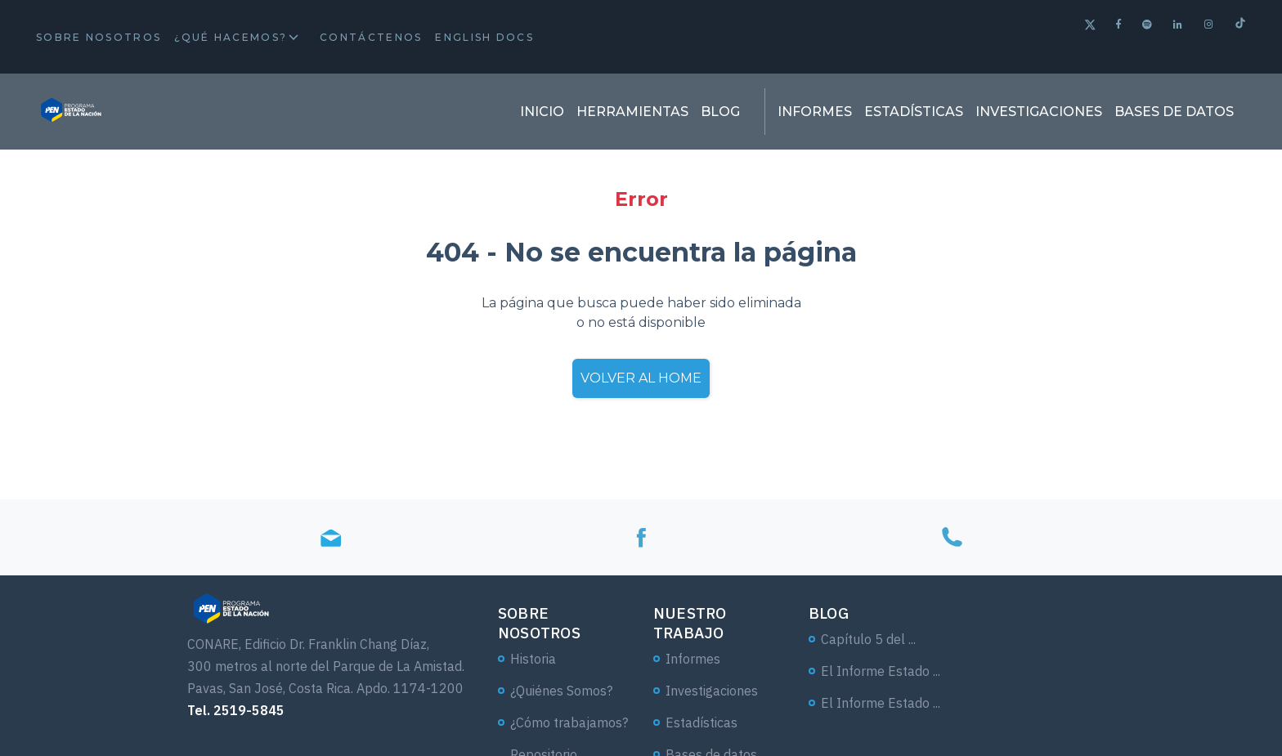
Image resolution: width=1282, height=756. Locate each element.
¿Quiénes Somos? (561, 690)
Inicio (542, 111)
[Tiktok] (1240, 25)
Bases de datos (1174, 111)
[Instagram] (1209, 24)
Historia (533, 659)
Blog (720, 111)
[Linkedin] (1178, 24)
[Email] (330, 537)
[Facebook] (1119, 24)
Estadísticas (913, 111)
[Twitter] (1090, 26)
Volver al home (641, 378)
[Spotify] (1148, 24)
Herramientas (632, 111)
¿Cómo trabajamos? (569, 722)
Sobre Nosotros (98, 37)
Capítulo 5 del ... (868, 639)
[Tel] (951, 537)
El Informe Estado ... (880, 671)
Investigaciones (1038, 111)
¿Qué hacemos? (230, 37)
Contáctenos (371, 37)
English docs (484, 37)
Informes (815, 111)
